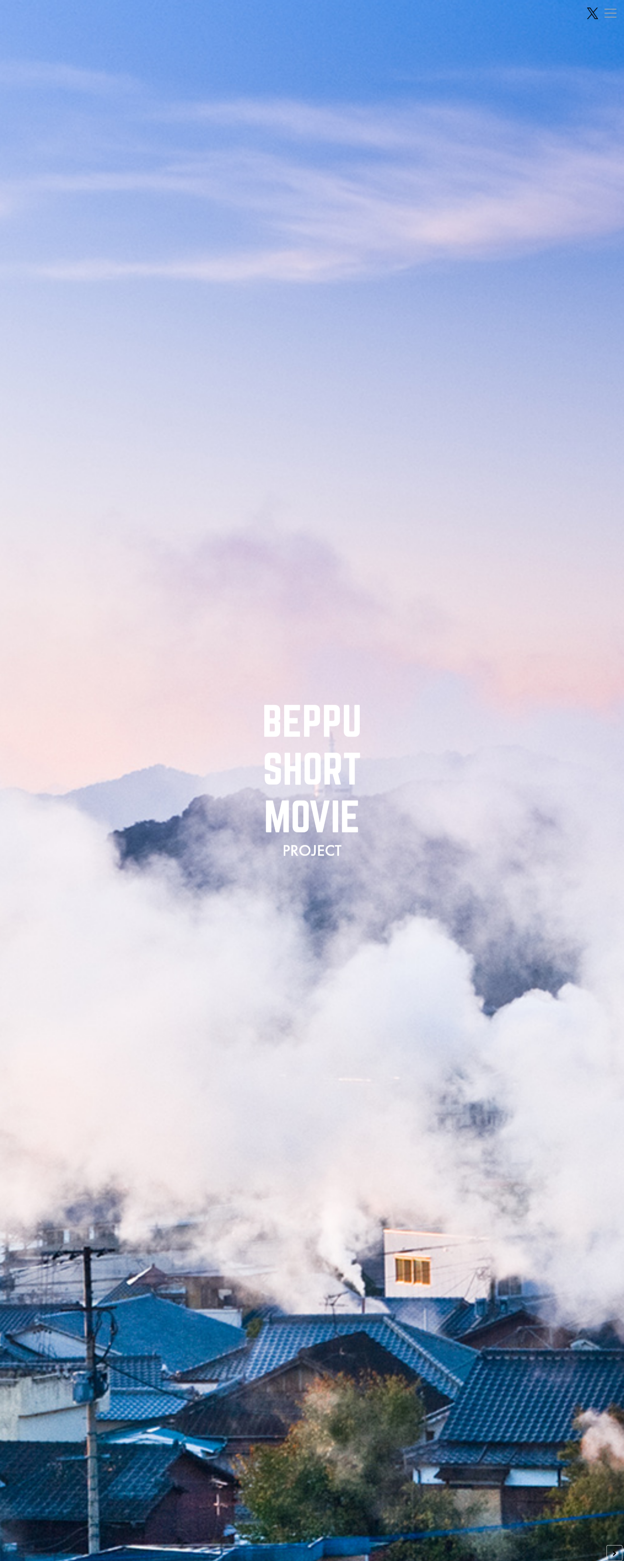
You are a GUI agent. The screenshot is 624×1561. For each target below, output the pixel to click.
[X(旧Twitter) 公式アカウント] (592, 13)
